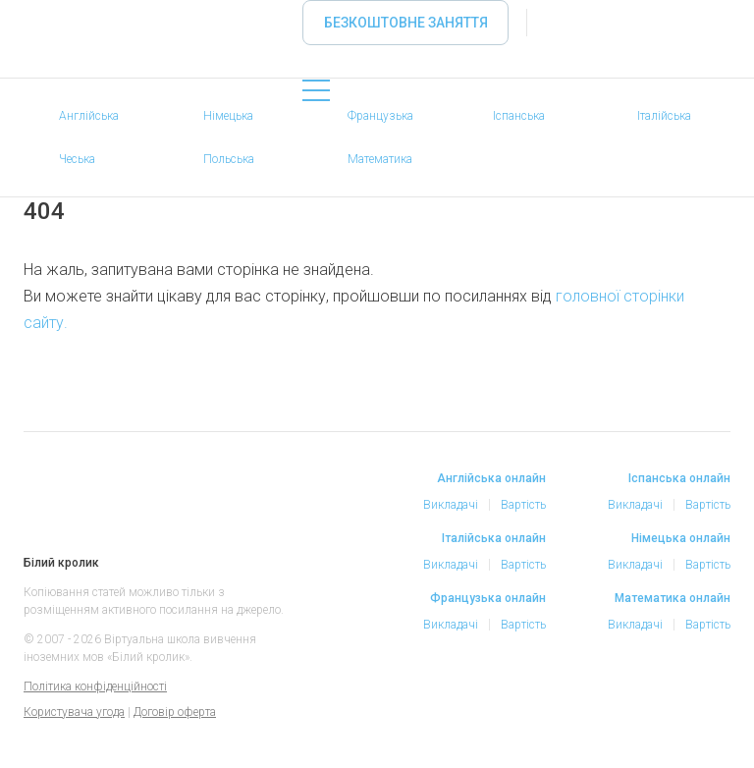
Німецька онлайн (680, 538)
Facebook (591, 717)
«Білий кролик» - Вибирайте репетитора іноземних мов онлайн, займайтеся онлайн (43, 52)
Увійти (561, 22)
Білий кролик (46, 500)
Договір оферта (175, 712)
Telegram (669, 717)
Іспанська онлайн (679, 478)
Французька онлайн (488, 598)
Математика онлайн (672, 598)
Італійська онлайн (494, 538)
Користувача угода (74, 712)
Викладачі (450, 505)
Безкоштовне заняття (406, 22)
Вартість (523, 505)
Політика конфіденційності (95, 686)
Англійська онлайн (491, 478)
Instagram (630, 717)
